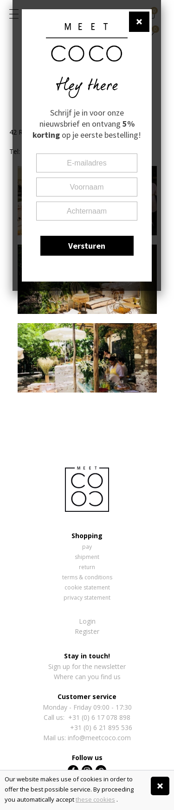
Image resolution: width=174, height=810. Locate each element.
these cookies (95, 799)
